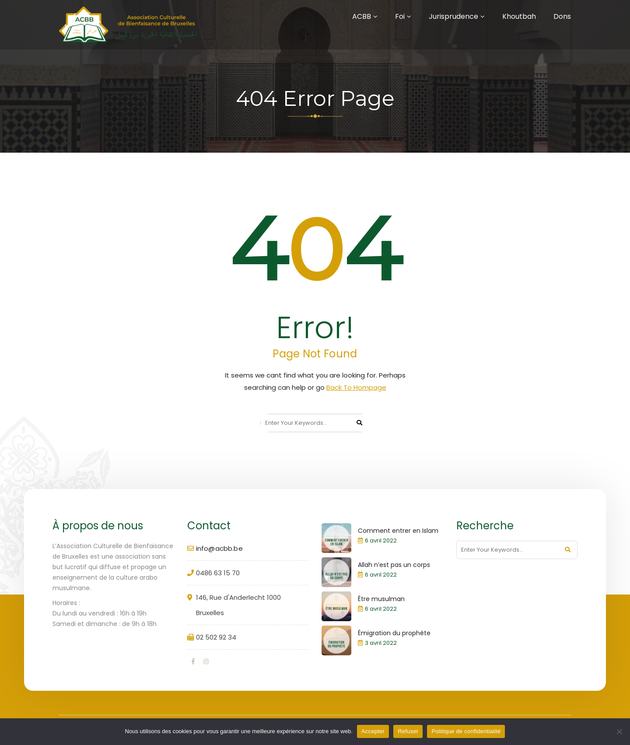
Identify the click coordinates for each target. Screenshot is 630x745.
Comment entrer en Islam (398, 530)
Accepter (373, 731)
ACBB (361, 16)
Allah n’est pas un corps (394, 564)
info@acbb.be (219, 548)
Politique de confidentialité (465, 731)
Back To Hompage (356, 387)
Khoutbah (519, 16)
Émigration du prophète (394, 633)
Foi (400, 16)
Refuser (408, 731)
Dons (562, 16)
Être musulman (381, 599)
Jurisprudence (453, 16)
